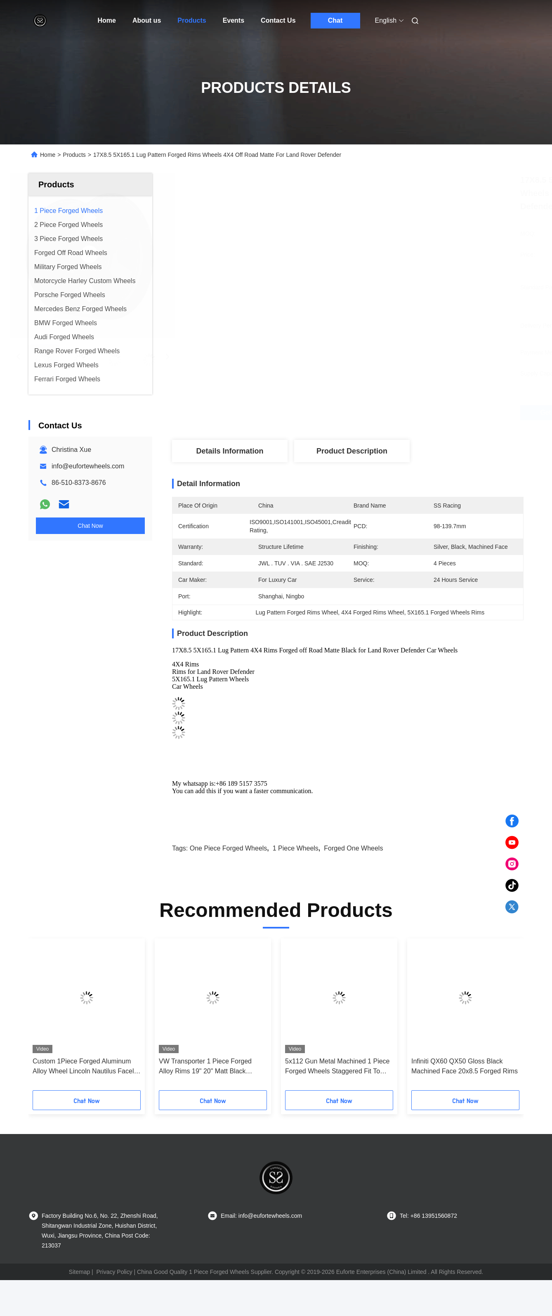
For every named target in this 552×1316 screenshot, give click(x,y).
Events (233, 20)
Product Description (351, 451)
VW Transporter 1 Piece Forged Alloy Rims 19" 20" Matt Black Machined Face (205, 1067)
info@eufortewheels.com (88, 466)
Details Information (229, 451)
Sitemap (79, 1272)
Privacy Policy (114, 1272)
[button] (49, 1017)
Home (107, 20)
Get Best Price (394, 412)
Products (191, 20)
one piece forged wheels (228, 848)
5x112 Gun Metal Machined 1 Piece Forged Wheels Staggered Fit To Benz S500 (337, 1067)
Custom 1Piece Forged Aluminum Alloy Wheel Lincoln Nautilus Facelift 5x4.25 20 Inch (86, 1067)
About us (146, 20)
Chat (335, 20)
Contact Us (278, 20)
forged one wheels (353, 848)
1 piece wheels (295, 848)
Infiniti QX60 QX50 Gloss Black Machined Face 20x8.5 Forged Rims (464, 1066)
